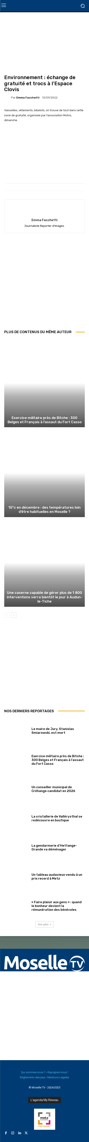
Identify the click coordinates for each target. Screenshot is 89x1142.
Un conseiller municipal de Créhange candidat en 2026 (53, 789)
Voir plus (44, 924)
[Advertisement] (44, 284)
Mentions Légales (58, 1077)
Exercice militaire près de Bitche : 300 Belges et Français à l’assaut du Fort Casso (45, 420)
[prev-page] (7, 615)
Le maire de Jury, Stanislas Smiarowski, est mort (52, 731)
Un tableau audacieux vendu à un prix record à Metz (56, 876)
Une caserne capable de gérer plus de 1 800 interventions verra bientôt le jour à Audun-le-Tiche (44, 597)
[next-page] (13, 615)
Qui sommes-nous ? (33, 1072)
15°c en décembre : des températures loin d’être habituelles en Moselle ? (44, 509)
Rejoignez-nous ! (58, 1072)
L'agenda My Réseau (44, 1100)
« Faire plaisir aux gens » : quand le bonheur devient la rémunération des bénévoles (56, 906)
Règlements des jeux (32, 1077)
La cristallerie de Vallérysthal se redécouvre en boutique (56, 818)
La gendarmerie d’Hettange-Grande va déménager (54, 847)
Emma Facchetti (28, 97)
